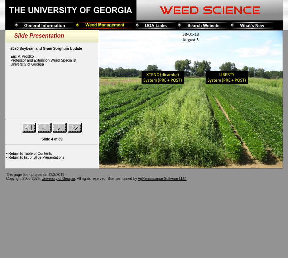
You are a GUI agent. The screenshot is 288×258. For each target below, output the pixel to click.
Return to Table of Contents (30, 154)
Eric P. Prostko (22, 56)
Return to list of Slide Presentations (36, 157)
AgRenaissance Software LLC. (162, 179)
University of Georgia (58, 179)
